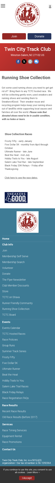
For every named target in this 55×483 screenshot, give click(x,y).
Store (5, 291)
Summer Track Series (14, 351)
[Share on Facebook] (18, 61)
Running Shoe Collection (15, 309)
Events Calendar (11, 328)
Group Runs (8, 345)
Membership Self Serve (15, 256)
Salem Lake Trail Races (15, 386)
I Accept (27, 478)
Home (5, 238)
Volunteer (7, 268)
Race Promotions (12, 442)
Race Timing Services (14, 430)
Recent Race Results (14, 411)
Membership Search (13, 262)
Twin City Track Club (27, 49)
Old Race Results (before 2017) (19, 417)
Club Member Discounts (15, 285)
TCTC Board (9, 314)
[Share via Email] (30, 61)
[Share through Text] (36, 61)
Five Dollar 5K (10, 363)
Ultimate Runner (11, 368)
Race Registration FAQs (15, 398)
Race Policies (10, 339)
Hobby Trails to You (13, 380)
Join (14, 36)
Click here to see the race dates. (21, 177)
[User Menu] (50, 6)
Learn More (32, 472)
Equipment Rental (12, 436)
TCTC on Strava (11, 297)
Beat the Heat (10, 374)
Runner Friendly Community (17, 303)
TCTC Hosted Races (13, 333)
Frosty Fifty (8, 357)
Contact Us (8, 449)
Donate (39, 36)
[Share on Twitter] (24, 61)
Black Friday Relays (13, 392)
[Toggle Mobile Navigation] (3, 6)
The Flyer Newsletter (14, 279)
